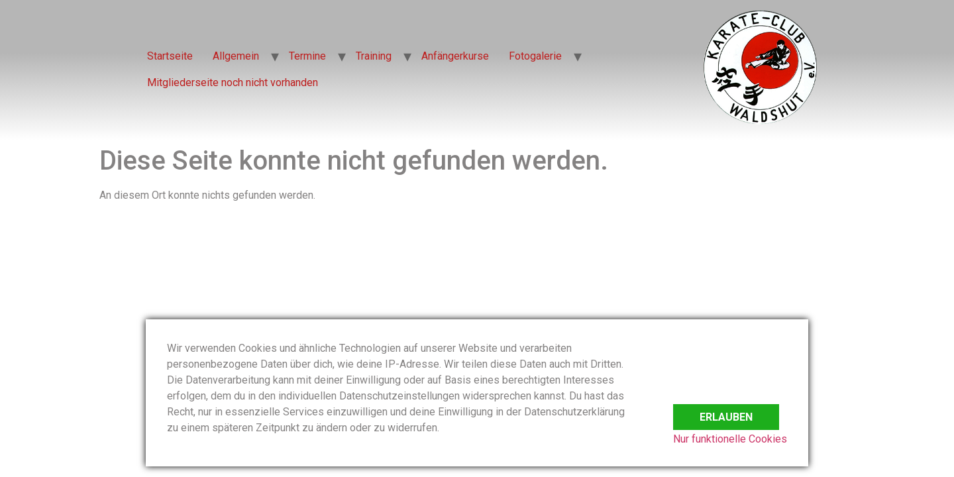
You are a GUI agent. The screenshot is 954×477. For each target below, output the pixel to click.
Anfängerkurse (455, 56)
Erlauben (726, 409)
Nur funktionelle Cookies (730, 439)
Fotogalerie (535, 56)
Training (374, 56)
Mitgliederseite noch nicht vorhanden (232, 82)
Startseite (170, 56)
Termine (307, 56)
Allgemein (236, 56)
